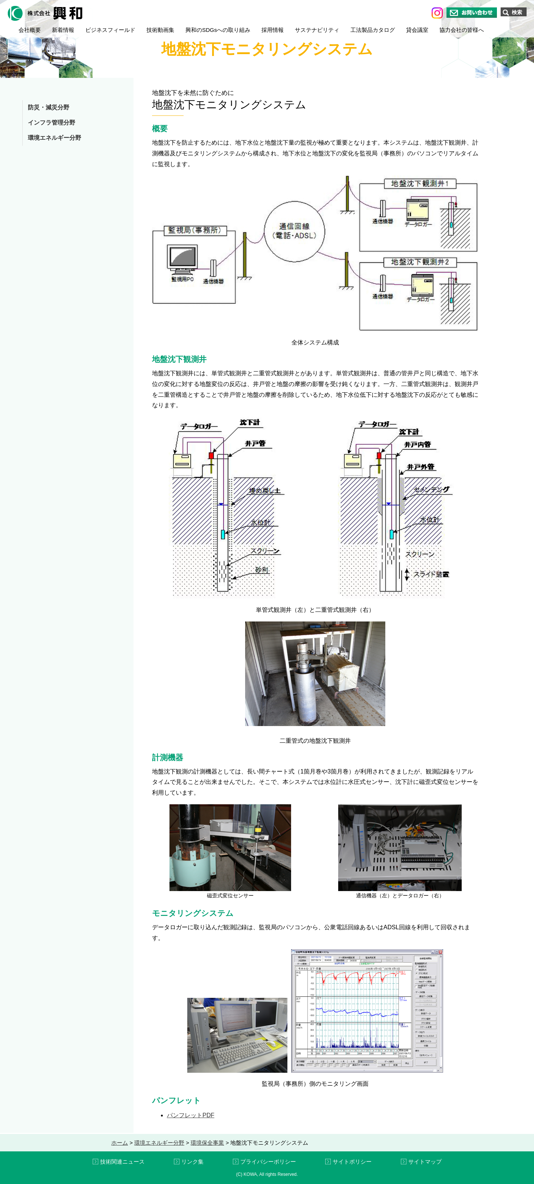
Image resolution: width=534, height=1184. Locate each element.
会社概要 (30, 30)
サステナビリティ (317, 30)
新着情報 (63, 30)
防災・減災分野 (48, 107)
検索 (517, 12)
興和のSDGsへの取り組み (217, 30)
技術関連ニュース (122, 1161)
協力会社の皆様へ (461, 30)
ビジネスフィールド (110, 30)
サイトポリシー (352, 1161)
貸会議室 (417, 30)
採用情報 (272, 30)
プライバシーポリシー (268, 1161)
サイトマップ (425, 1161)
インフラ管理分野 (51, 122)
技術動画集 (160, 30)
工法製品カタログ (372, 30)
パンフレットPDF (190, 1115)
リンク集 (192, 1161)
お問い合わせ (471, 12)
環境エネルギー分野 (54, 138)
